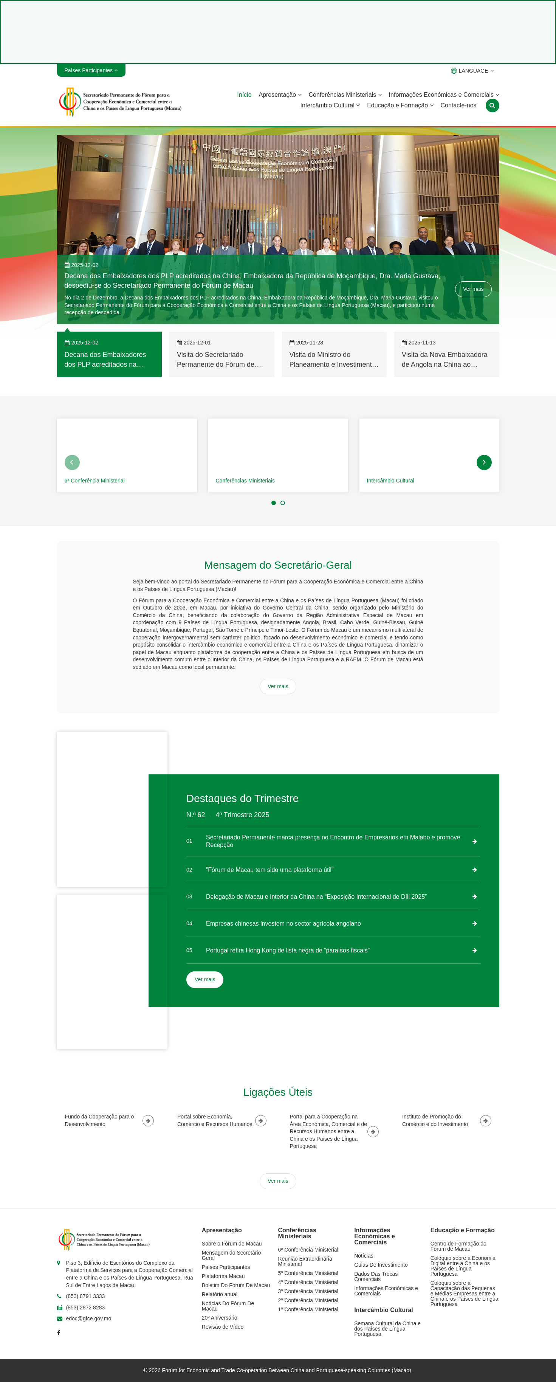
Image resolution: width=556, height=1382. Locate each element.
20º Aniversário (219, 1318)
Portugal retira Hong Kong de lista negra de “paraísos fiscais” (288, 950)
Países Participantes (226, 1267)
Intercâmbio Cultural (330, 105)
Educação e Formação (400, 105)
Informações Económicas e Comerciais (444, 95)
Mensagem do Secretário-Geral (232, 1255)
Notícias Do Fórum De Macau (228, 1306)
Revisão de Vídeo (223, 1327)
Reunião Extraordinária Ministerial (305, 1261)
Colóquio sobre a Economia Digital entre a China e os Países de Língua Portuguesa (463, 1266)
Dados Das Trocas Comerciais (376, 1276)
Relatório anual (219, 1294)
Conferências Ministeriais (345, 95)
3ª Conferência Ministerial (308, 1291)
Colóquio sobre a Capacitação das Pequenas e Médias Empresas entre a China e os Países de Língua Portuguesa (465, 1293)
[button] (72, 462)
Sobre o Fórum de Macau (232, 1244)
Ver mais (473, 289)
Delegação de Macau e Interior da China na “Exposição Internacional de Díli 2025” (316, 896)
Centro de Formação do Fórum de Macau (458, 1246)
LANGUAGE (472, 71)
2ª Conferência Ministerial (308, 1300)
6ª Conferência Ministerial (95, 481)
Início (244, 95)
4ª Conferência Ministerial (308, 1282)
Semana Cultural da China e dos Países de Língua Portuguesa (387, 1328)
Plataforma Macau (223, 1276)
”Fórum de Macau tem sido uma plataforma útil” (269, 870)
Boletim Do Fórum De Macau (236, 1285)
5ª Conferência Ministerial (308, 1273)
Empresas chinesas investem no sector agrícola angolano (283, 923)
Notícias (363, 1256)
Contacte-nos (458, 105)
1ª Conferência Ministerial (308, 1309)
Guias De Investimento (381, 1265)
